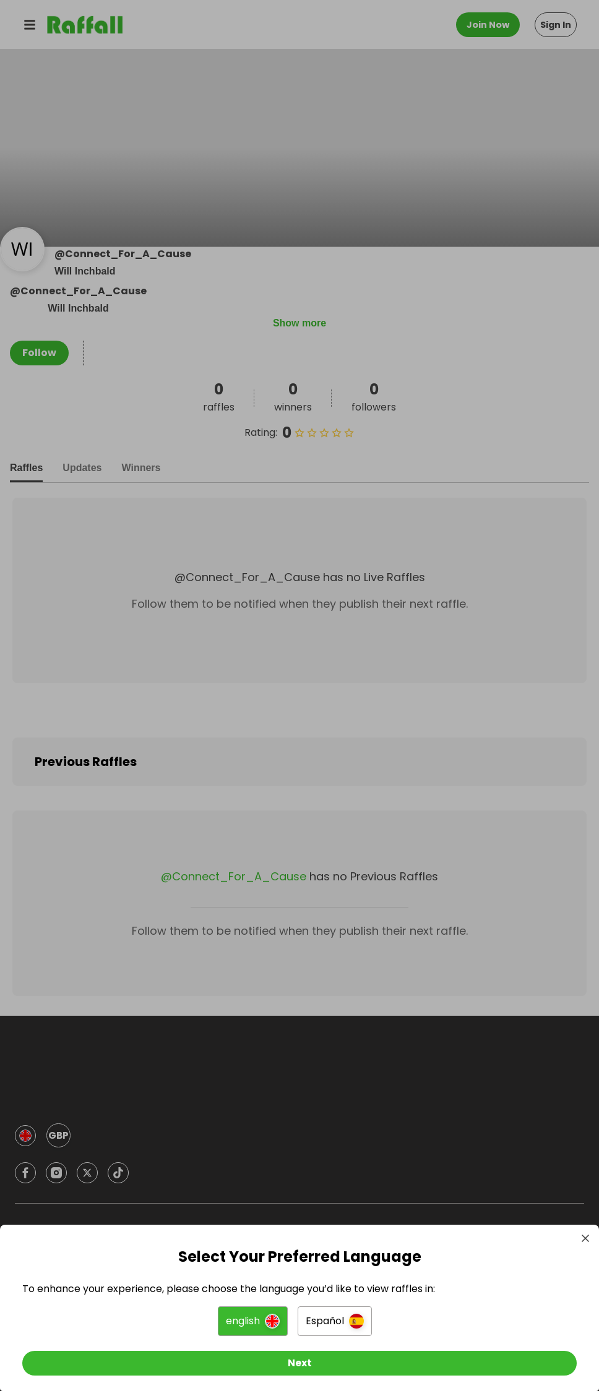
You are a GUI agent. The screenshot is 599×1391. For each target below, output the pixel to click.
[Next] (299, 1358)
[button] (253, 1317)
